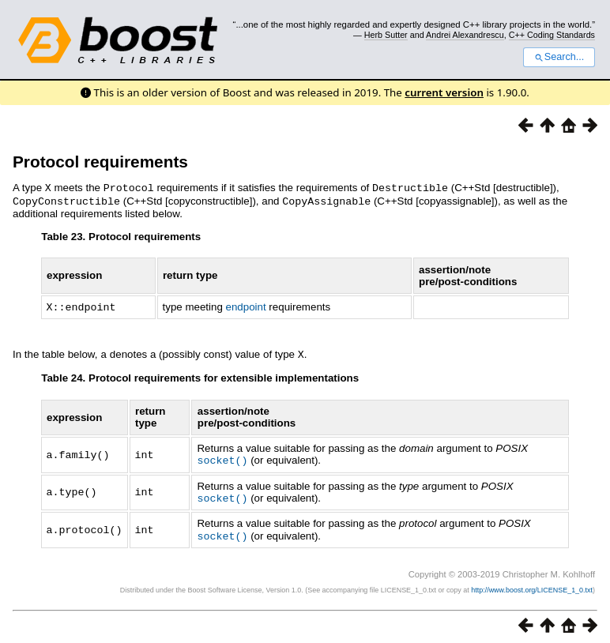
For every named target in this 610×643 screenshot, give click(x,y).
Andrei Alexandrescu (465, 34)
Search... (559, 56)
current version (444, 92)
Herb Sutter (386, 34)
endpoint (246, 305)
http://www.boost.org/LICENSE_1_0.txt (532, 584)
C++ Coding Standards (552, 34)
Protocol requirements (100, 161)
